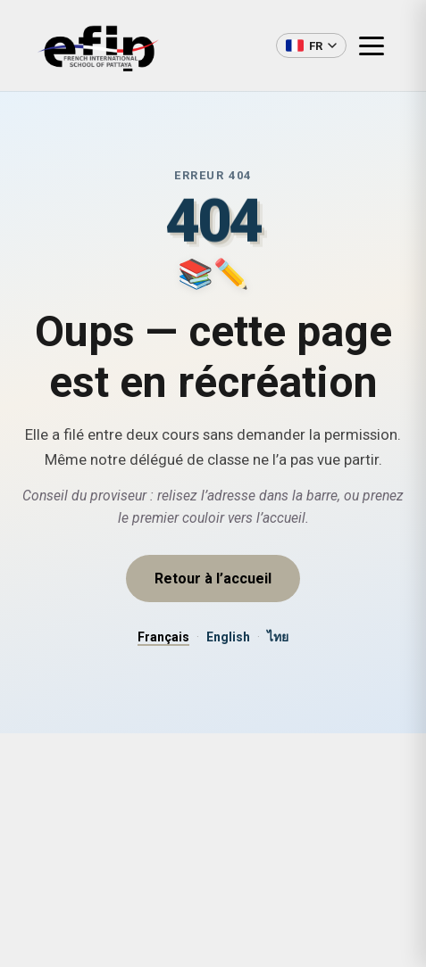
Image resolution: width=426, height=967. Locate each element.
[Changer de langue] (311, 45)
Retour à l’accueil (213, 578)
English (228, 637)
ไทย (277, 637)
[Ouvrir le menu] (378, 45)
